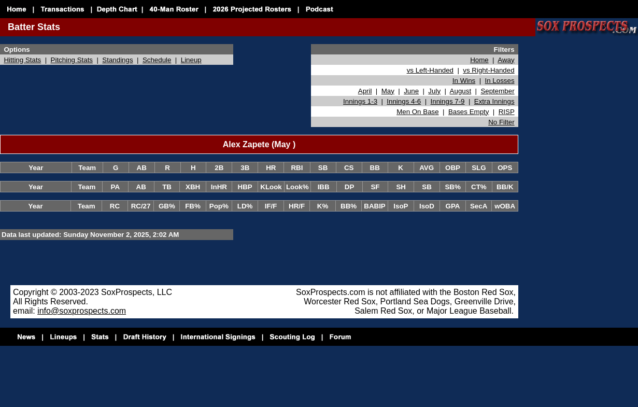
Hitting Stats (22, 60)
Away (506, 60)
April (365, 91)
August (461, 91)
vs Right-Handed (488, 70)
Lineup (191, 60)
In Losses (500, 81)
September (497, 91)
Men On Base (417, 112)
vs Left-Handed (430, 70)
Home (479, 60)
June (411, 91)
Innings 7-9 (448, 101)
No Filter (501, 122)
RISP (507, 112)
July (434, 91)
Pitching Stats (72, 60)
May (387, 91)
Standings (117, 60)
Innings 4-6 (404, 101)
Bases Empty (468, 112)
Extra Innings (494, 101)
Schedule (157, 60)
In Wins (463, 81)
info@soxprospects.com (81, 310)
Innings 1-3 (360, 101)
